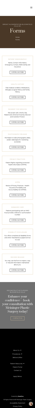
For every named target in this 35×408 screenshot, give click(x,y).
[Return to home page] (10, 7)
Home (17, 37)
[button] (17, 72)
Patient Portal (17, 367)
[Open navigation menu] (31, 7)
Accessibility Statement (17, 403)
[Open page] (17, 390)
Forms (17, 40)
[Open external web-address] (17, 382)
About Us (16, 350)
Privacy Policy (17, 406)
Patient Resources (16, 363)
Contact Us (17, 370)
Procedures (16, 354)
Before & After (17, 357)
